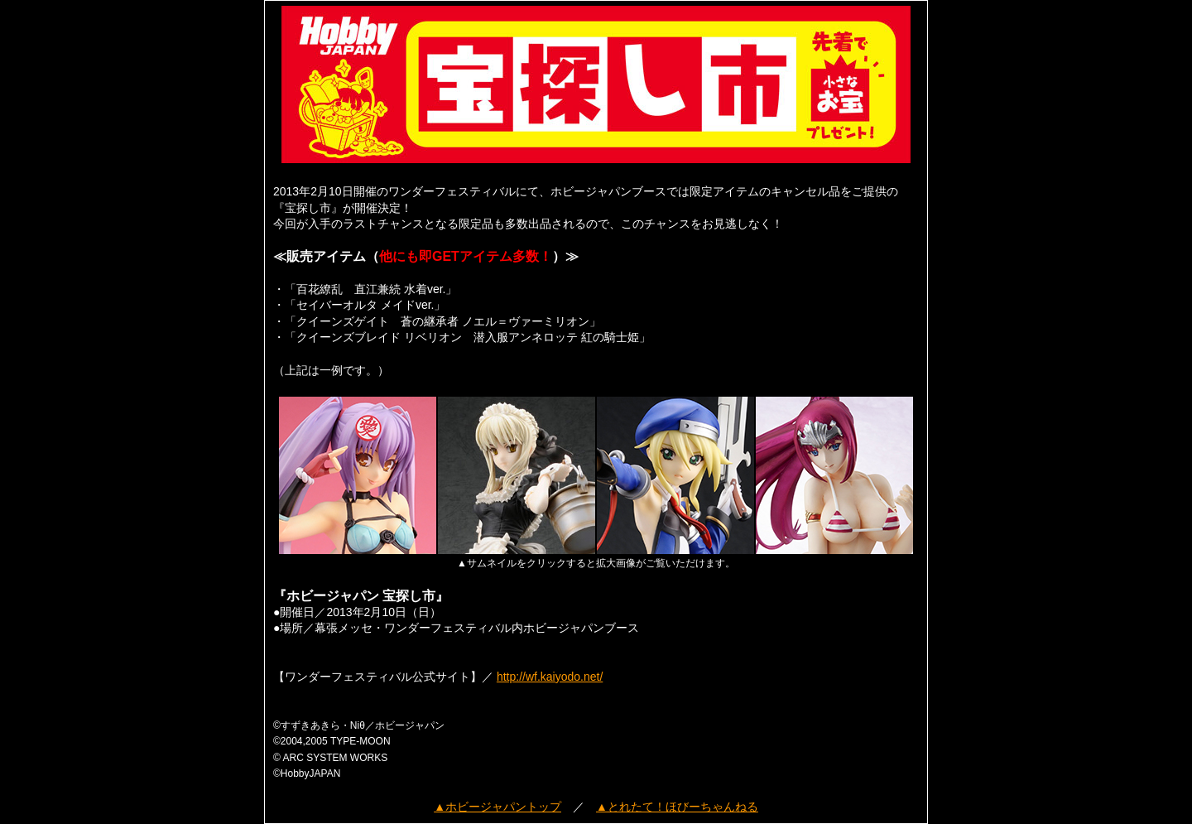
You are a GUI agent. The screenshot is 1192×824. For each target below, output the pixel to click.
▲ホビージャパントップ (497, 806)
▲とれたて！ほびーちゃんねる (677, 806)
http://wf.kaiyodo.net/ (550, 676)
